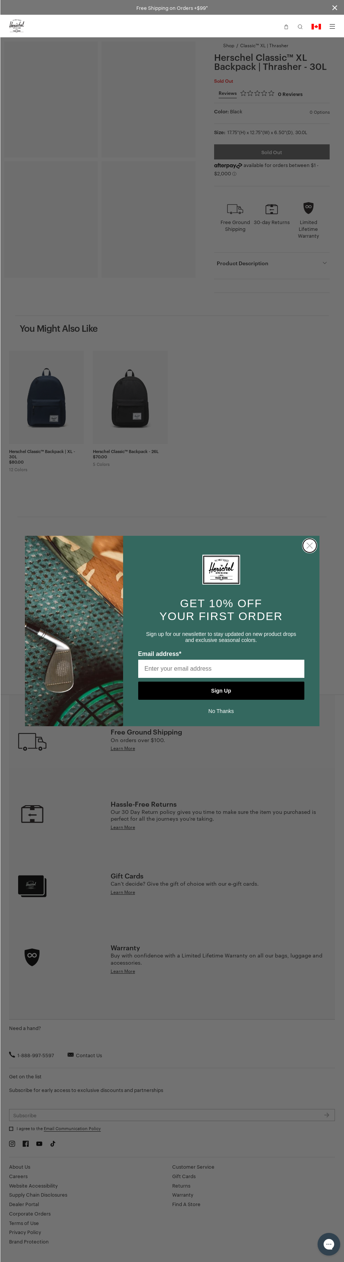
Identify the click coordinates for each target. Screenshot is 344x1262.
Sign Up (221, 691)
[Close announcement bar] (334, 7)
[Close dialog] (309, 545)
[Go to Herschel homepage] (16, 26)
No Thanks (221, 711)
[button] (286, 26)
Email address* (160, 654)
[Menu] (332, 26)
